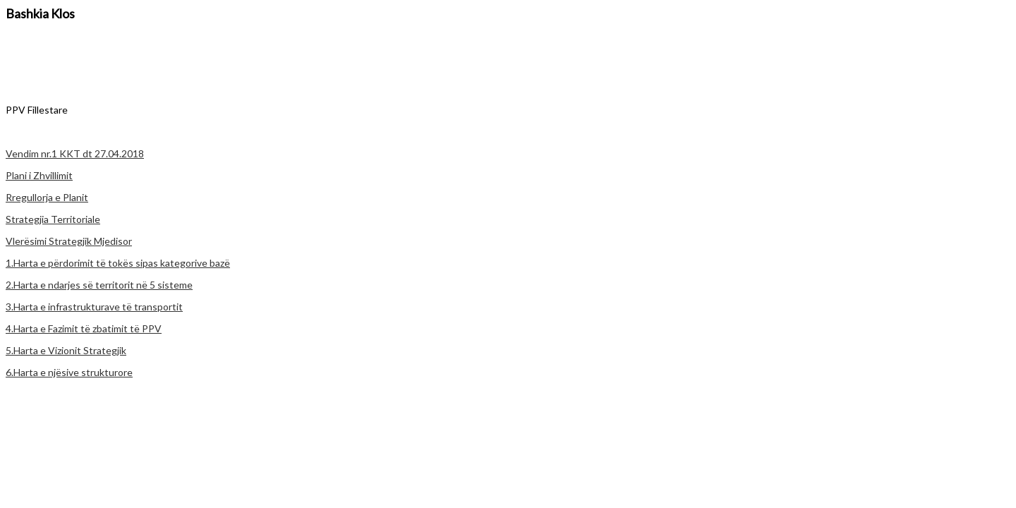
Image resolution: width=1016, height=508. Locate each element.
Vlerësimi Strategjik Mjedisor (69, 241)
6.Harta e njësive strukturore (69, 372)
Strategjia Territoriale (53, 219)
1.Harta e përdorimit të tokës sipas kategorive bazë (118, 263)
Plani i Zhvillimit (39, 175)
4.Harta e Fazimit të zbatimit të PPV (84, 328)
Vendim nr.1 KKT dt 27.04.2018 (75, 153)
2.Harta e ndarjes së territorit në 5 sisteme (99, 285)
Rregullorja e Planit (47, 197)
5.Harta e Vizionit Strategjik (66, 350)
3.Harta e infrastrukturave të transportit (94, 307)
